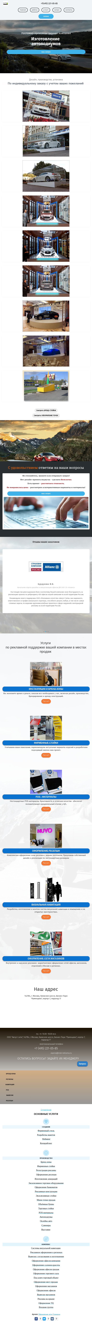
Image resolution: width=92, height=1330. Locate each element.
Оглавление (46, 1110)
